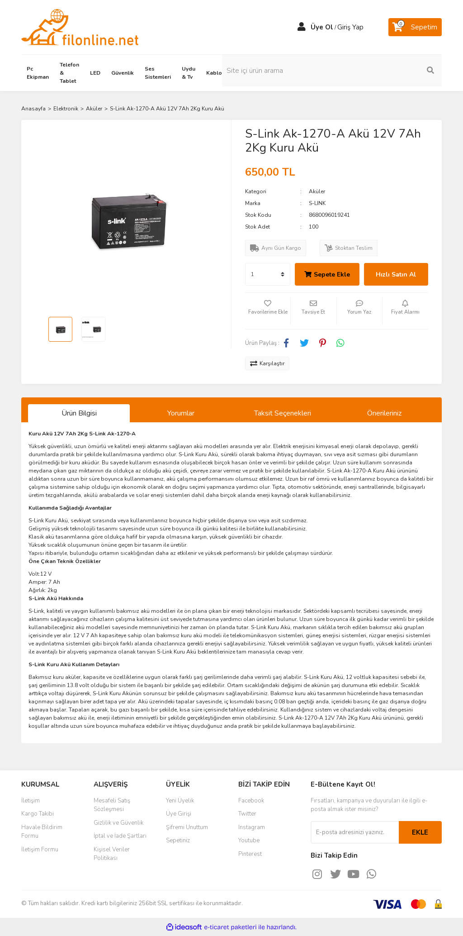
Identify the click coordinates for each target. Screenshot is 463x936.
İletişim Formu (39, 849)
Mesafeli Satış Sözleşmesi (112, 805)
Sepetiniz (178, 840)
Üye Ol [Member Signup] (322, 27)
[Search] (394, 70)
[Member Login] (302, 27)
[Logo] (79, 26)
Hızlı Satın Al (396, 274)
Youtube (249, 840)
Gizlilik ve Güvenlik (118, 823)
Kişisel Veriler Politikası (112, 854)
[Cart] (415, 27)
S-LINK (317, 203)
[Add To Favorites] (267, 311)
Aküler (317, 191)
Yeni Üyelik (180, 801)
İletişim (30, 801)
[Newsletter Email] (355, 832)
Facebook (251, 801)
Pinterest (250, 854)
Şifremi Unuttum (187, 827)
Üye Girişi (178, 814)
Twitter (247, 814)
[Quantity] (267, 274)
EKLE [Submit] (420, 832)
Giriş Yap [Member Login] (350, 27)
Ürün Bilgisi (79, 413)
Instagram (251, 827)
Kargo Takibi (37, 814)
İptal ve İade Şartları (120, 836)
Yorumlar (180, 413)
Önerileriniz (384, 413)
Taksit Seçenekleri (282, 413)
